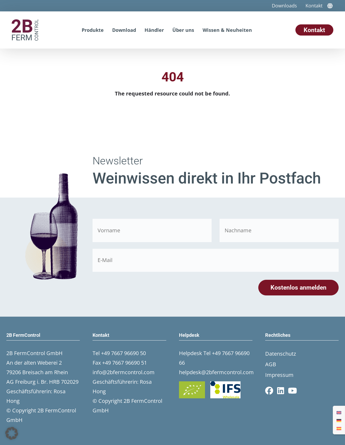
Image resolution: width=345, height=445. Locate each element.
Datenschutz (280, 353)
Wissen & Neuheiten (227, 30)
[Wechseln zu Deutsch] (339, 420)
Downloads (284, 5)
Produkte (93, 30)
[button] (11, 433)
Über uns (183, 30)
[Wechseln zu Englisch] (339, 412)
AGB (270, 364)
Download (124, 30)
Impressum (279, 374)
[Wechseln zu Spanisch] (339, 428)
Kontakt (313, 5)
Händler (154, 30)
